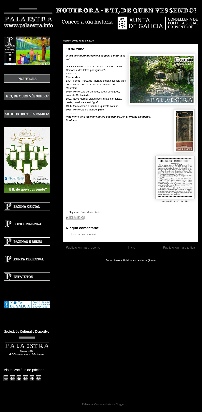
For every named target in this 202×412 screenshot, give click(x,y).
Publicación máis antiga (179, 247)
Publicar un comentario (84, 234)
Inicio (131, 247)
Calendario (86, 212)
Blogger (120, 404)
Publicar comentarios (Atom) (139, 260)
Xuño (97, 212)
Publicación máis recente (83, 247)
